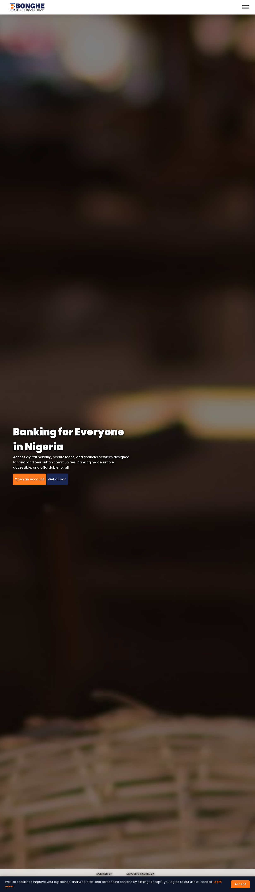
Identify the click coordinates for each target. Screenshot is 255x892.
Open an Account (29, 479)
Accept (240, 884)
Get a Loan (57, 479)
